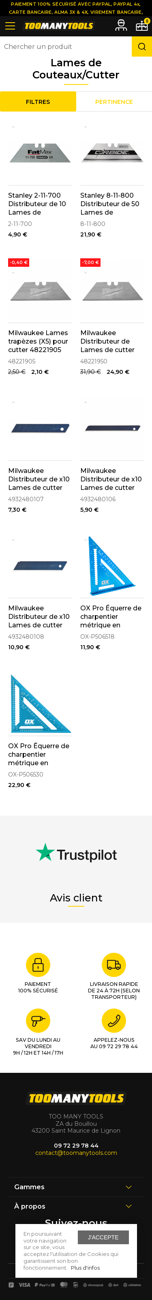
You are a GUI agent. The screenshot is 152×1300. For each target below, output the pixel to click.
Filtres (38, 102)
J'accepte (103, 1237)
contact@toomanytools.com (76, 1152)
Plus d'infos (85, 1267)
